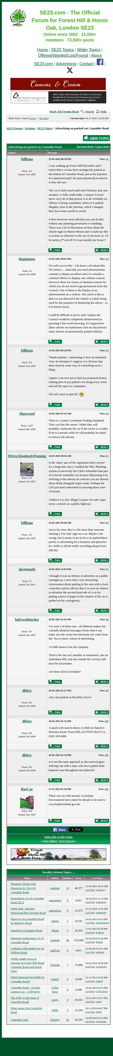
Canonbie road (19, 1019)
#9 (107, 690)
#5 (107, 456)
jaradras (55, 888)
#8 (107, 619)
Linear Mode (102, 146)
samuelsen (55, 900)
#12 (106, 789)
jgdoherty (101, 889)
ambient (55, 950)
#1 (107, 159)
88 (67, 940)
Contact (86, 64)
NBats (55, 930)
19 (67, 888)
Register (44, 118)
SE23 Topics (62, 50)
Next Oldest (49, 841)
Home (42, 50)
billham (27, 159)
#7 (107, 569)
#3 (107, 350)
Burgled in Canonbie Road (26, 930)
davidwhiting (102, 922)
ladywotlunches (27, 619)
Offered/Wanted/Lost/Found (63, 55)
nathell (55, 979)
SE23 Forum (14, 128)
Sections (30, 128)
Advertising (66, 64)
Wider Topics (88, 50)
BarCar (27, 789)
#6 (107, 522)
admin (55, 921)
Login (33, 118)
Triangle (55, 965)
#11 (106, 755)
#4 (107, 413)
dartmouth (27, 569)
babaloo (55, 1019)
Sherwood (27, 414)
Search (87, 111)
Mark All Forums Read (64, 111)
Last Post (90, 889)
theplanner (27, 259)
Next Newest (67, 841)
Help (101, 111)
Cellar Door (102, 991)
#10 (106, 721)
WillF (55, 1010)
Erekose (100, 932)
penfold (54, 940)
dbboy (27, 691)
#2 (107, 258)
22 (67, 1019)
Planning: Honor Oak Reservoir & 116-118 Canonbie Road (23, 888)
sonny (55, 999)
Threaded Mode (84, 146)
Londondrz (101, 966)
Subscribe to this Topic (58, 837)
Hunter (99, 942)
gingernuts (101, 1021)
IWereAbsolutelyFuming (27, 456)
